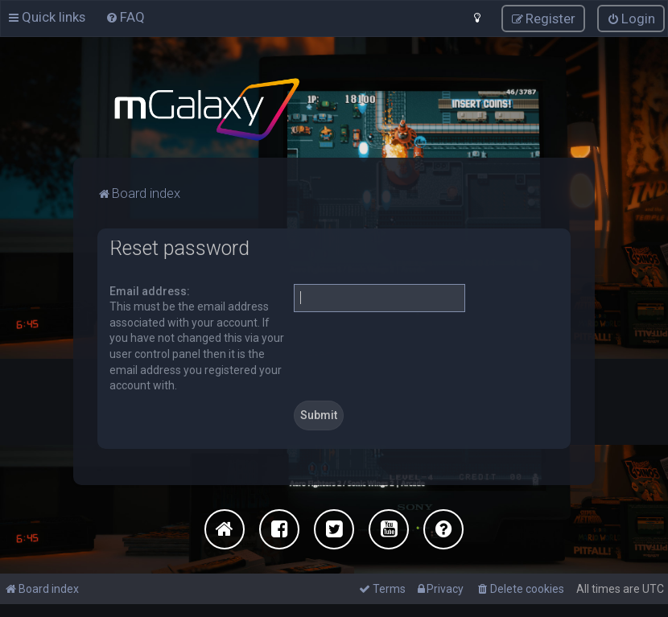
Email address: (149, 290)
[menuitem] (125, 17)
